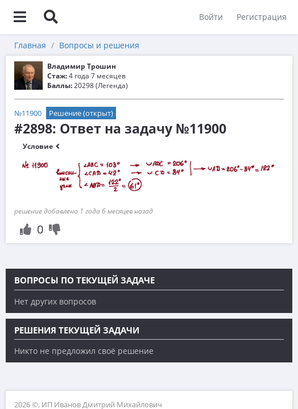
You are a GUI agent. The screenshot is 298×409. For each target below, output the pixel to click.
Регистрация (262, 16)
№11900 (28, 113)
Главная (30, 45)
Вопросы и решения (99, 45)
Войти (211, 16)
